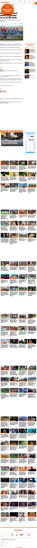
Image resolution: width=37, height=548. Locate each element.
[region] (18, 7)
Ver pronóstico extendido (30, 152)
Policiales (24, 3)
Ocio (30, 3)
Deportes (28, 3)
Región (22, 3)
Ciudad (19, 3)
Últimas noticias (15, 3)
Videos (33, 3)
